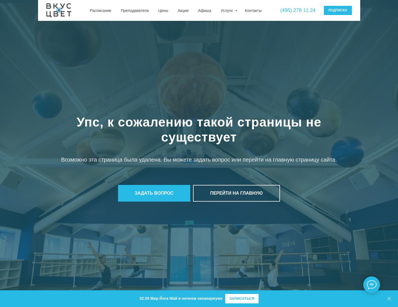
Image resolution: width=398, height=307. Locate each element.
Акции (183, 10)
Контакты (253, 10)
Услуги (227, 10)
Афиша (204, 10)
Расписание (100, 10)
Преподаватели (135, 10)
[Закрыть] (389, 299)
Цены (163, 10)
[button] (154, 193)
